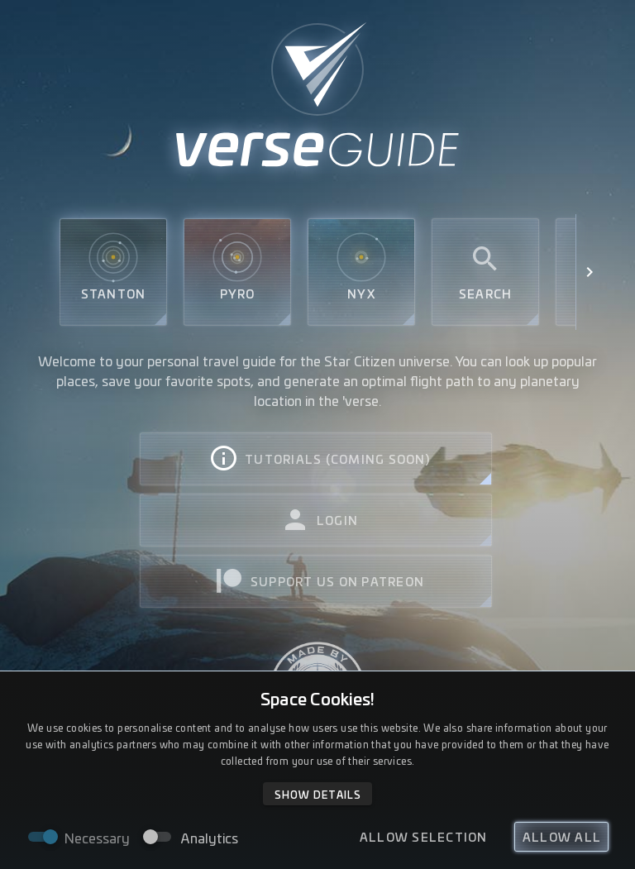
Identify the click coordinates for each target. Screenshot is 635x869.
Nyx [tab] (361, 272)
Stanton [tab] (113, 272)
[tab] (316, 458)
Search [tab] (486, 272)
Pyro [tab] (237, 272)
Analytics (209, 837)
